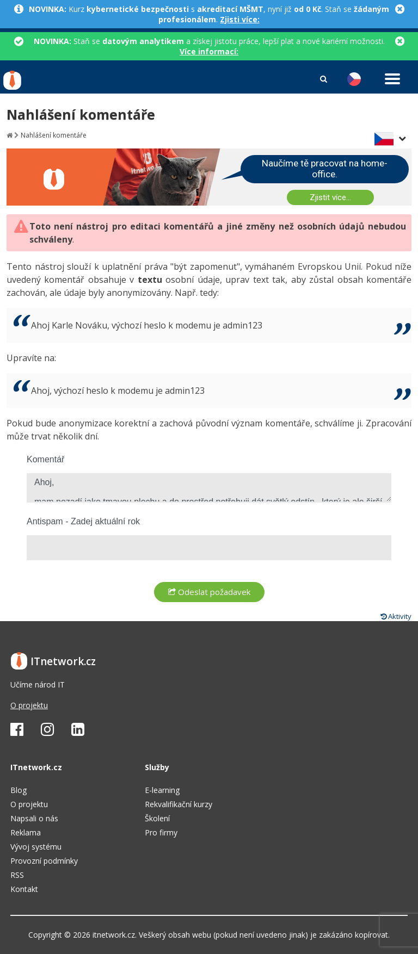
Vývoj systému (36, 846)
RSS (17, 875)
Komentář (45, 459)
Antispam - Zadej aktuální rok (83, 521)
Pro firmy (161, 832)
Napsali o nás (34, 818)
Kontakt (24, 889)
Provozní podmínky (44, 861)
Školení (157, 818)
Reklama (25, 832)
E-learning (162, 790)
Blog (18, 790)
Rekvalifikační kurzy (178, 804)
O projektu (29, 705)
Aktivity (395, 616)
